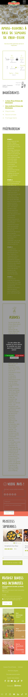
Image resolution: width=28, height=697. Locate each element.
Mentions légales (13, 670)
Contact (20, 667)
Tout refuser (19, 355)
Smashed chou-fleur (11, 546)
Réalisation (14, 686)
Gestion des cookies (13, 678)
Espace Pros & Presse (9, 667)
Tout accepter (9, 355)
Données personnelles (13, 674)
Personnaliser (14, 357)
